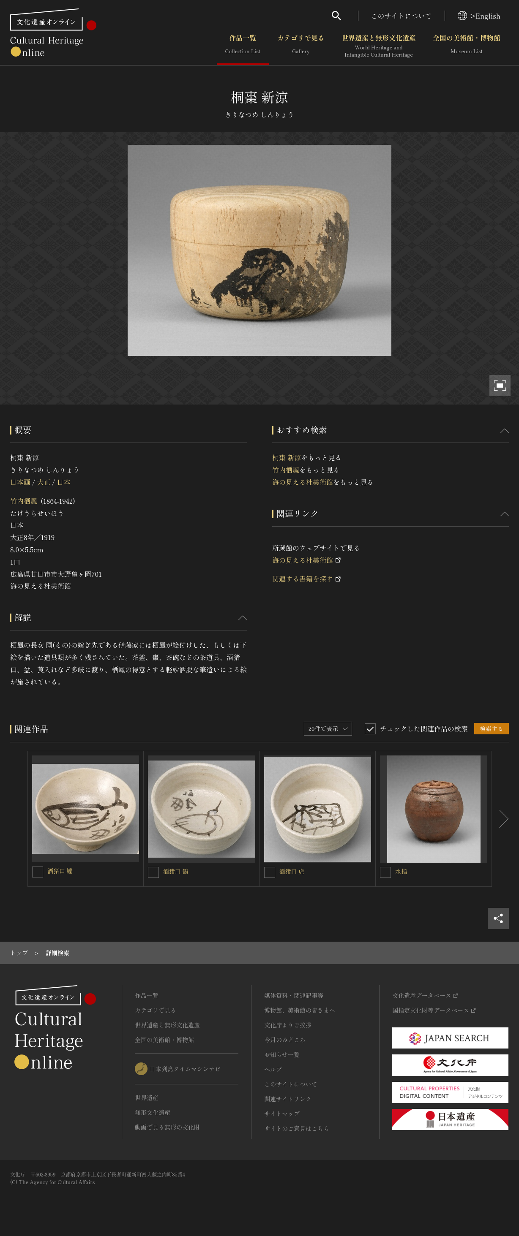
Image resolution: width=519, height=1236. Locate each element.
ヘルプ (273, 1069)
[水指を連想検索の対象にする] (385, 872)
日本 (64, 482)
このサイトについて (401, 16)
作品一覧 (242, 46)
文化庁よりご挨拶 (287, 1025)
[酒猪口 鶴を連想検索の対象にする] (153, 872)
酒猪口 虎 (292, 871)
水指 (401, 871)
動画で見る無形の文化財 (167, 1127)
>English (479, 16)
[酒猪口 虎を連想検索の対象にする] (269, 872)
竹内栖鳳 (23, 501)
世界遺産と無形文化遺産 (378, 46)
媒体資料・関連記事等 (293, 995)
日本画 (20, 482)
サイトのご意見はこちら (296, 1128)
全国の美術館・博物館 (466, 46)
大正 (43, 482)
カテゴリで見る (301, 46)
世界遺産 (146, 1097)
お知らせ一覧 (282, 1054)
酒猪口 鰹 (60, 871)
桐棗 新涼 (286, 457)
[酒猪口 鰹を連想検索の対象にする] (37, 872)
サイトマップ (282, 1113)
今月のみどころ (285, 1039)
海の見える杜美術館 (302, 482)
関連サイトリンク (287, 1099)
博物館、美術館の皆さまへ (299, 1010)
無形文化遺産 (152, 1112)
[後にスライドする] (500, 819)
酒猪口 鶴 (175, 871)
